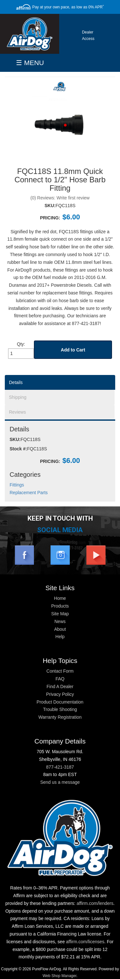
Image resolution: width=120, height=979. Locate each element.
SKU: (49, 205)
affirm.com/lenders (94, 903)
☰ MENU (30, 62)
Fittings (17, 484)
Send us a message (60, 782)
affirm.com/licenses (85, 941)
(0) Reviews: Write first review (60, 197)
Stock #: (18, 448)
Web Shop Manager (59, 976)
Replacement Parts (29, 492)
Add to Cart (73, 349)
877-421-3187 (60, 767)
